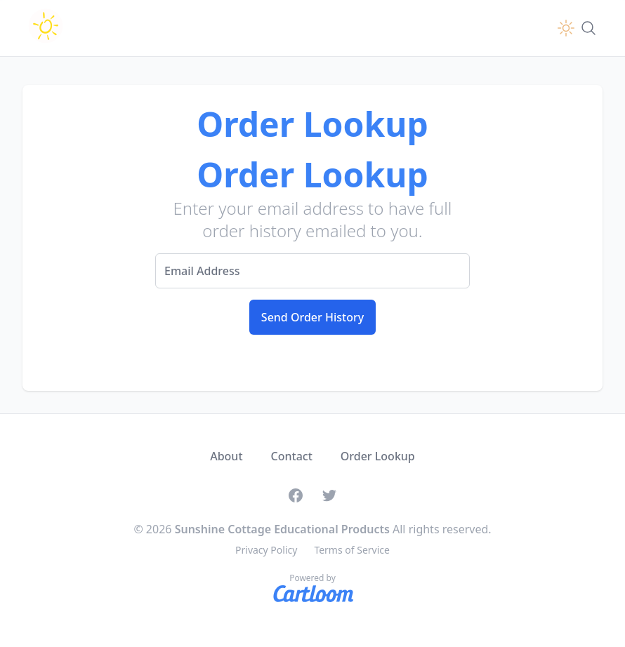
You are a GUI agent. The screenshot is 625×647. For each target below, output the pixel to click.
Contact (291, 456)
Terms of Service (352, 549)
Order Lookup (378, 456)
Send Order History (312, 317)
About (226, 456)
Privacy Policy (266, 549)
